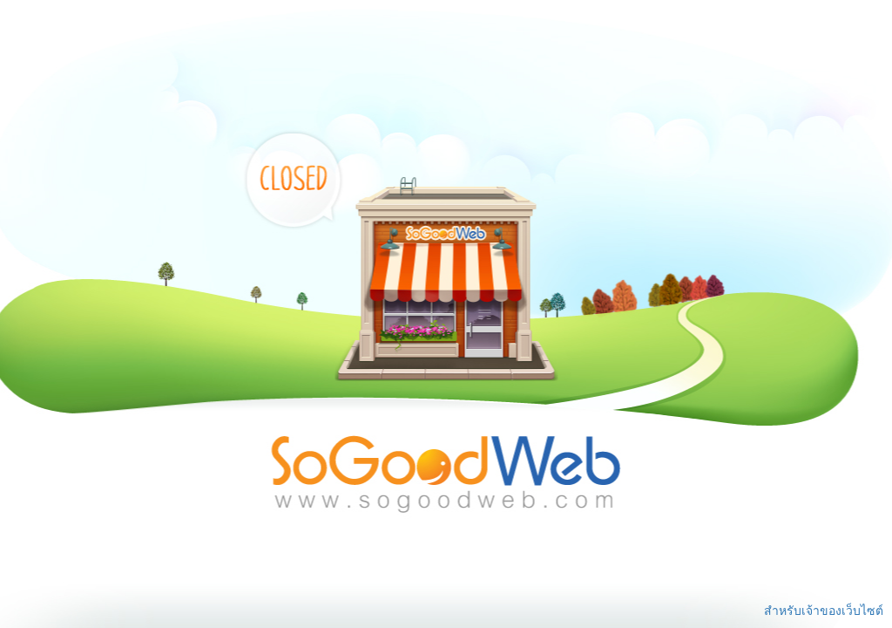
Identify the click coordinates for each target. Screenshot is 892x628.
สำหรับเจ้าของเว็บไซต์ (823, 611)
